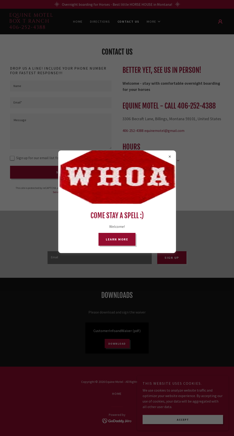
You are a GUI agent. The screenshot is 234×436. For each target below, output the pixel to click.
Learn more (117, 239)
